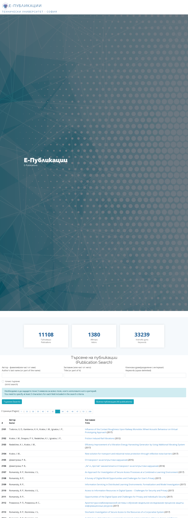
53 (83, 411)
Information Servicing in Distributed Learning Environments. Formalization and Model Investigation (132, 484)
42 (53, 411)
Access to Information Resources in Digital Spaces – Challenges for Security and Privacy (126, 490)
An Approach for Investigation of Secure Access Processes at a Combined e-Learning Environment (131, 472)
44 (62, 411)
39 (38, 411)
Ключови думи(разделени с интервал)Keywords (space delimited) (145, 369)
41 (48, 411)
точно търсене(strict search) (12, 383)
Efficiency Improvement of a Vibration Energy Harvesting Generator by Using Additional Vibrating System (135, 444)
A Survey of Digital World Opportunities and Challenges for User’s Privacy (120, 478)
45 (67, 411)
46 (72, 411)
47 (77, 411)
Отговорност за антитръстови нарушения (106, 460)
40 (43, 411)
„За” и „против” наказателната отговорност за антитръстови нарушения (121, 466)
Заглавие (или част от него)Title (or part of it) (77, 369)
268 (90, 411)
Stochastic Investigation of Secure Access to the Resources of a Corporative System (124, 512)
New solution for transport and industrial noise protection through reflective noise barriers (128, 453)
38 (33, 411)
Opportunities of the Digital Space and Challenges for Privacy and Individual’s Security (125, 496)
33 (27, 411)
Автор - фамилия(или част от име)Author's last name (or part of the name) (21, 369)
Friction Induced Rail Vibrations (99, 438)
